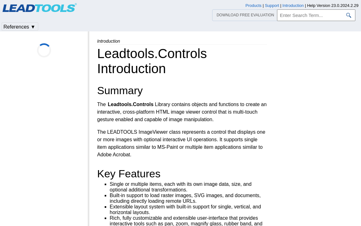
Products (253, 5)
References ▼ (19, 27)
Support (272, 5)
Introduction (293, 5)
